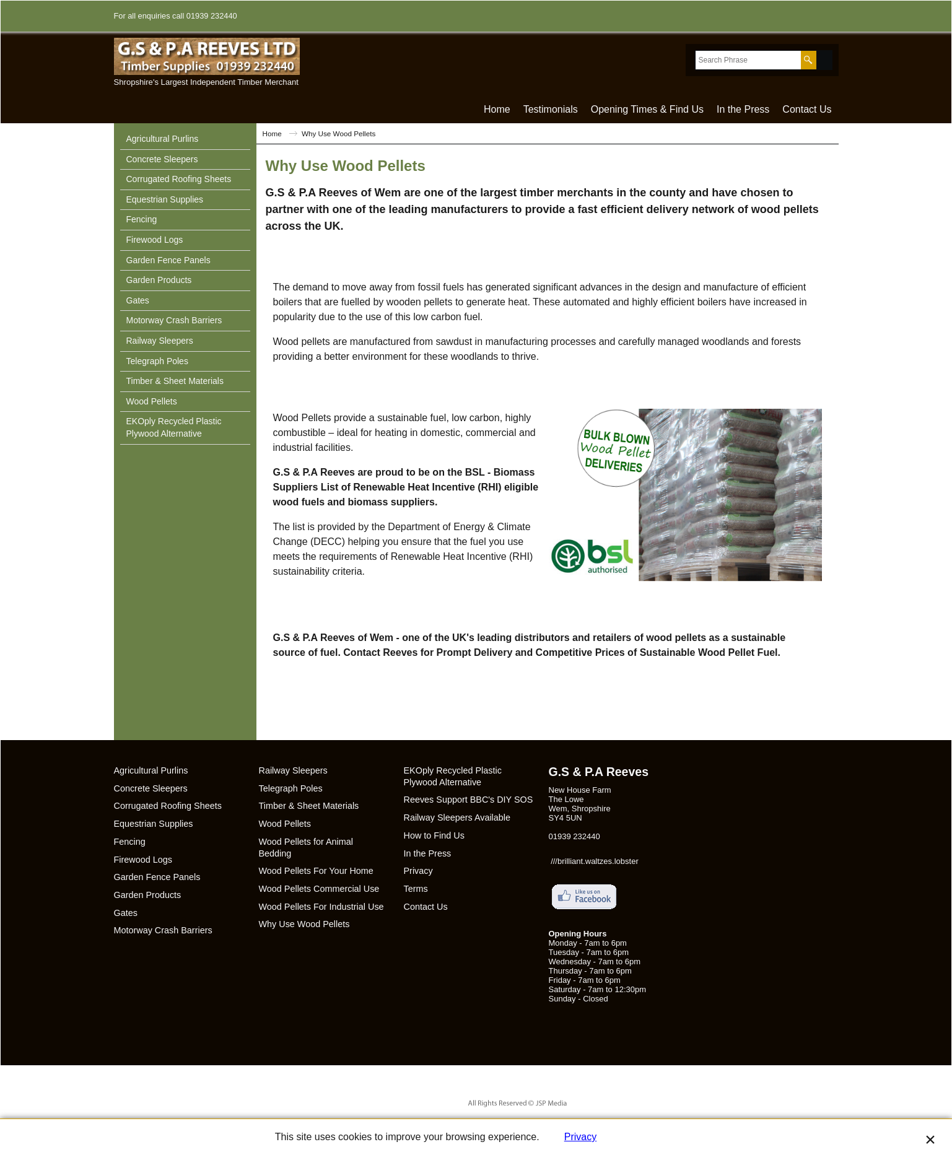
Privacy (580, 1137)
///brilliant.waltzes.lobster (595, 861)
